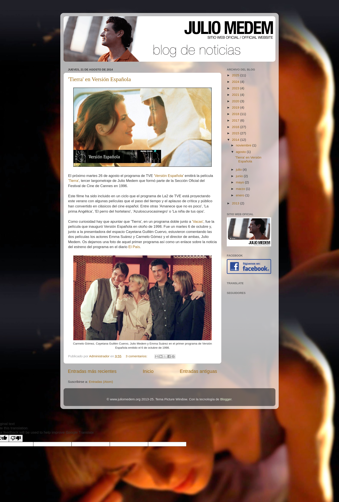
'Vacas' (197, 222)
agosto (241, 152)
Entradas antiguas (198, 371)
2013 (236, 203)
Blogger (226, 399)
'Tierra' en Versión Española (99, 79)
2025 (236, 75)
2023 (236, 88)
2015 (236, 133)
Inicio (148, 371)
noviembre (244, 145)
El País (134, 247)
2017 (236, 120)
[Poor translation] (16, 438)
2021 (236, 94)
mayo (240, 182)
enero (240, 195)
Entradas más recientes (92, 371)
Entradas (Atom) (101, 381)
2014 (236, 139)
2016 (236, 127)
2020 (236, 101)
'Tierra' (73, 181)
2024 (236, 81)
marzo (241, 189)
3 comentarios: (137, 356)
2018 (236, 114)
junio (240, 176)
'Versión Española (168, 176)
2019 (236, 107)
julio (239, 169)
